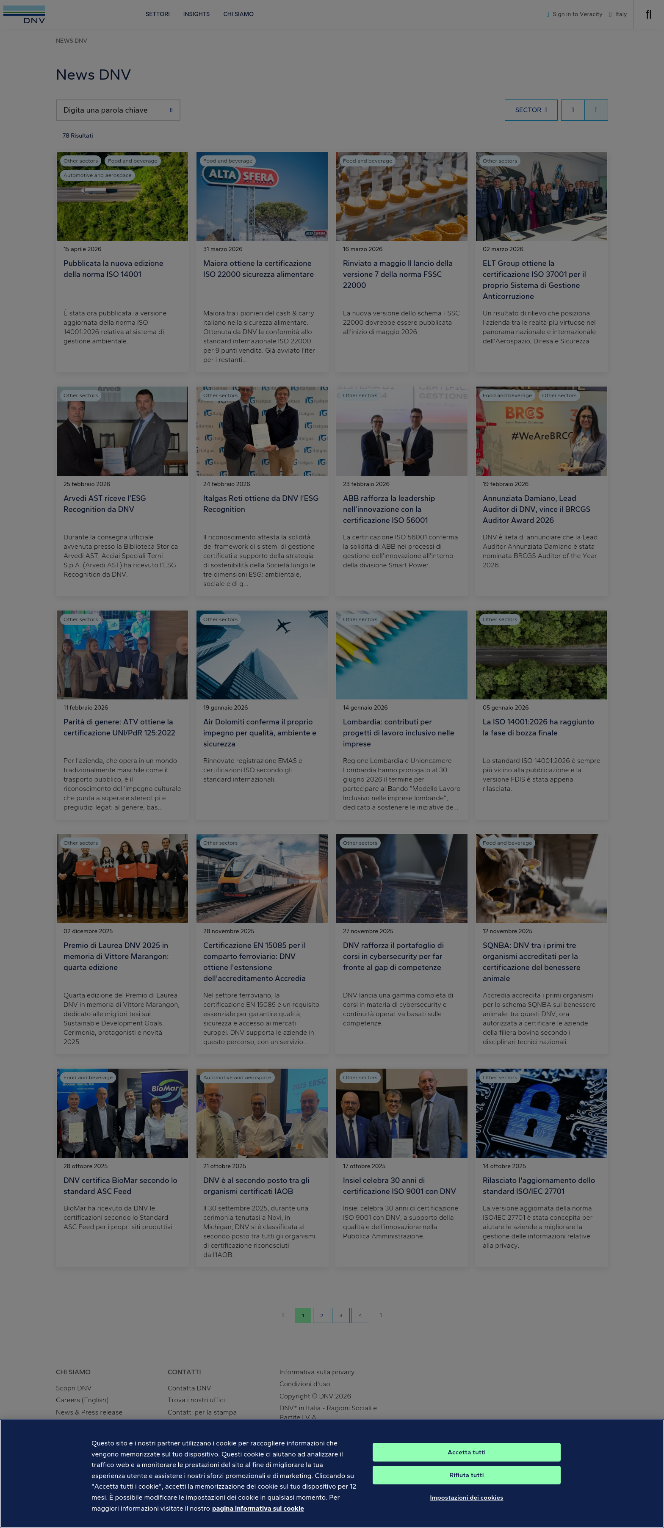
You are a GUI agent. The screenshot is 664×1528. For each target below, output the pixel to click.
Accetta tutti (467, 1469)
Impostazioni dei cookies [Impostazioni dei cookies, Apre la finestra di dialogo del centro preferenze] (466, 1514)
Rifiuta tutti (466, 1492)
